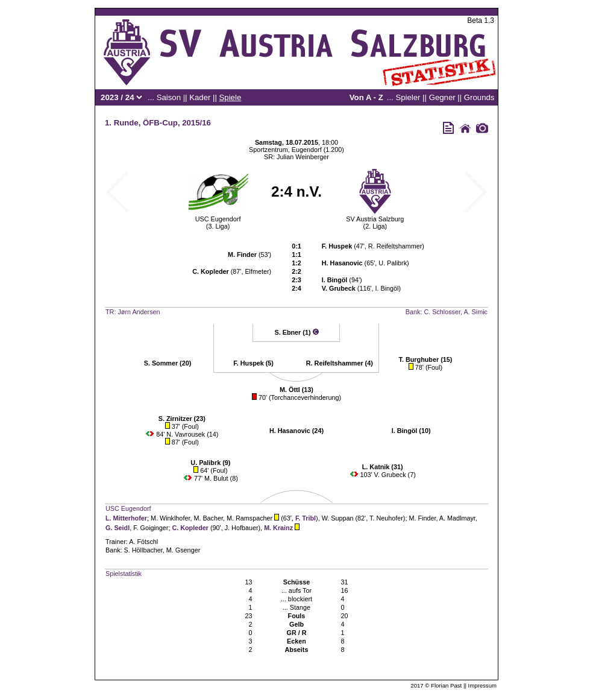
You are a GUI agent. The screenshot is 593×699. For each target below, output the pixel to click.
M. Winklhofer (170, 518)
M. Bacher (208, 518)
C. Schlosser (442, 311)
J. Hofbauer (242, 527)
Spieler (407, 97)
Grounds (479, 97)
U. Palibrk (392, 263)
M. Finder (422, 518)
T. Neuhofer (386, 518)
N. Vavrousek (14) (192, 434)
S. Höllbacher (143, 550)
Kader (199, 97)
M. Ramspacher (249, 518)
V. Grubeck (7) (395, 474)
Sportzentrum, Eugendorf (285, 149)
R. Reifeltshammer (395, 246)
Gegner (442, 97)
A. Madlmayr (457, 518)
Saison (169, 97)
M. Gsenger (183, 550)
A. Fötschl (143, 541)
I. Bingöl (386, 288)
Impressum (482, 685)
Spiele (230, 97)
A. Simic (475, 311)
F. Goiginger (150, 527)
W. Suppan (338, 518)
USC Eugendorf (218, 219)
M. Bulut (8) (221, 478)
